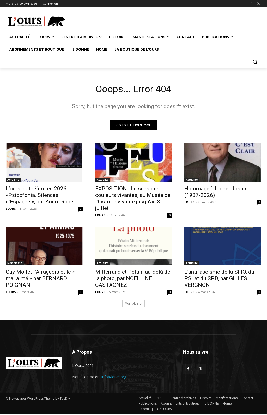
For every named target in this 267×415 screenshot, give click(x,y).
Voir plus (133, 305)
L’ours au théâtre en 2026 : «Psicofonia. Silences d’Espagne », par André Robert (41, 196)
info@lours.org (113, 378)
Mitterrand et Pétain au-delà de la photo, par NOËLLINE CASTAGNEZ (132, 280)
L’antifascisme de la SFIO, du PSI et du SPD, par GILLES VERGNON (219, 280)
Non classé (14, 264)
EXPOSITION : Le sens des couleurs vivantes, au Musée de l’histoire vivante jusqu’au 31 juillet (133, 200)
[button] (255, 62)
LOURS (11, 210)
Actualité (13, 181)
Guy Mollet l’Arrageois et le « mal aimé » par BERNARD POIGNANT (40, 280)
